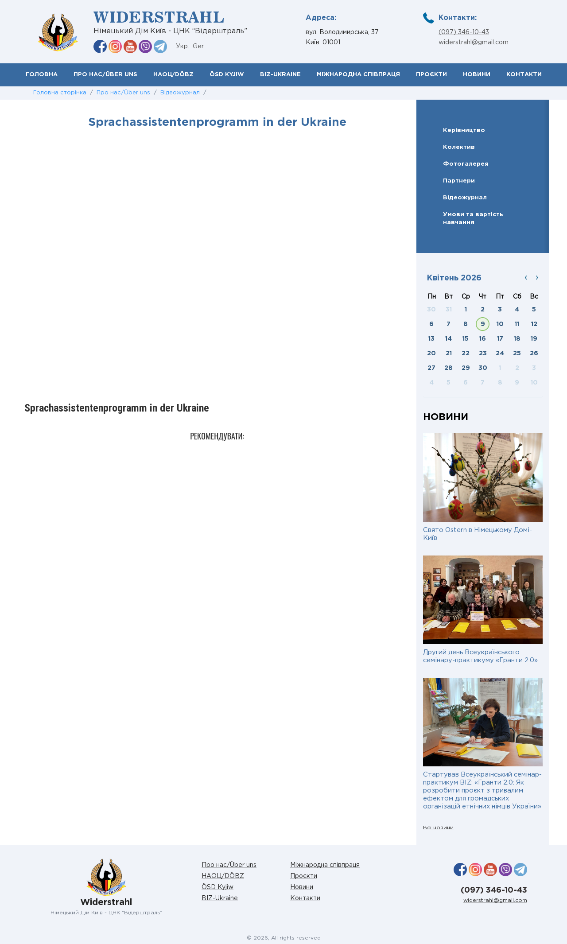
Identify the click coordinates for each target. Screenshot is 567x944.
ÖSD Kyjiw (227, 74)
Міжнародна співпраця (358, 74)
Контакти (524, 74)
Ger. (199, 46)
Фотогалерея (466, 164)
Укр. (182, 46)
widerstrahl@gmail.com (474, 42)
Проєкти (431, 74)
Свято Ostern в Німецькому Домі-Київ (477, 534)
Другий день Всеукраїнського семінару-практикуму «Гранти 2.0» (480, 656)
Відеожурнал (180, 92)
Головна (42, 74)
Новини (476, 74)
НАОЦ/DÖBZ (173, 74)
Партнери (459, 180)
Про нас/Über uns (105, 74)
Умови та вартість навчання (473, 218)
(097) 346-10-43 (464, 32)
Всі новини (438, 827)
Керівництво (464, 130)
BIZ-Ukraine (280, 74)
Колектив (459, 147)
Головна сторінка (59, 92)
